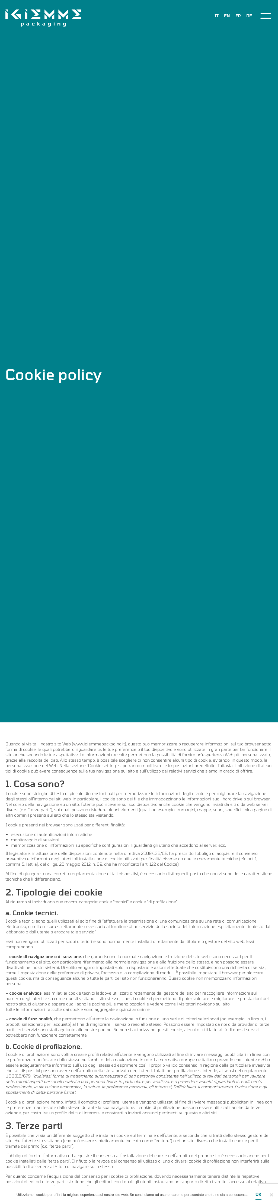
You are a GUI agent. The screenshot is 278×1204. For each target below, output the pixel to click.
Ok (258, 1194)
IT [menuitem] (217, 15)
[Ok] (271, 1194)
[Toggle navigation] (266, 16)
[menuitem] (216, 16)
